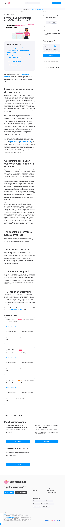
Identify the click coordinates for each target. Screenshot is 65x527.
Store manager (37, 506)
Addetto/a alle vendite (38, 500)
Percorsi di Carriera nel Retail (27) (50, 64)
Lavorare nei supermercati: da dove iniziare (19, 48)
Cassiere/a (36, 503)
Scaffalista (46, 506)
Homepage (6, 11)
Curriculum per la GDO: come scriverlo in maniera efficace (18, 51)
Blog (10, 11)
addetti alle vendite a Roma (24, 141)
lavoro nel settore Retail (16, 309)
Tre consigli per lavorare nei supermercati (18, 55)
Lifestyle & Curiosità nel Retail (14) (51, 67)
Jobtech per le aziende (21, 492)
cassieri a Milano (13, 141)
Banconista (49, 500)
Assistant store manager (47, 503)
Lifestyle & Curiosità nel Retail (18, 11)
